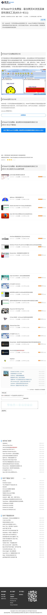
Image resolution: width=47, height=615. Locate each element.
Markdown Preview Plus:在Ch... (10, 451)
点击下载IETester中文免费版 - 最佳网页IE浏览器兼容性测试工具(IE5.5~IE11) (23, 130)
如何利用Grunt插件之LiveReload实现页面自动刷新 (21, 292)
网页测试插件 (8, 155)
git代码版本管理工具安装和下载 (10, 557)
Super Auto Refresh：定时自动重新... (11, 453)
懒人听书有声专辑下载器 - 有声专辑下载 (12, 547)
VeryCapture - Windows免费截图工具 (11, 518)
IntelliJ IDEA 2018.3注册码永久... (10, 534)
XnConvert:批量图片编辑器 (9, 489)
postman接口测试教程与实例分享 (17, 174)
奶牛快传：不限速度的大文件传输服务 (37, 389)
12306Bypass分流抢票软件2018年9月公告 (12, 499)
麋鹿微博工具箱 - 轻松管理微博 (18, 377)
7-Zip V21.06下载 (6, 520)
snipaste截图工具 (6, 491)
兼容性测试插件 (14, 155)
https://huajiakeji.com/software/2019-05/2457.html (21, 157)
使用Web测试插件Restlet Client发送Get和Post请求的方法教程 (24, 300)
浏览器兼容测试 (21, 155)
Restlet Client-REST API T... (9, 449)
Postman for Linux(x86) (8, 507)
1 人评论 (18, 207)
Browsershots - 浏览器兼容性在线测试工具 (19, 253)
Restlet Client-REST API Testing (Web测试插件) (20, 205)
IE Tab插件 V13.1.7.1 (14, 333)
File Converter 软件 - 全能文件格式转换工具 (20, 381)
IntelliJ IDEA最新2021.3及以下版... (10, 538)
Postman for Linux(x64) (8, 505)
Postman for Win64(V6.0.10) (9, 509)
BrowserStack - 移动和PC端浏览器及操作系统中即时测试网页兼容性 (25, 342)
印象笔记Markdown (7, 495)
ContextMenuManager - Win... (9, 549)
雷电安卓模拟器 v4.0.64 (8, 522)
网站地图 (3, 594)
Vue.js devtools (14, 604)
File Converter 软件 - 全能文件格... (10, 544)
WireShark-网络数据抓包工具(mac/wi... (11, 461)
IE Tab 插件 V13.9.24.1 (15, 284)
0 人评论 (18, 176)
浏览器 (5, 60)
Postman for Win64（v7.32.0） (18, 371)
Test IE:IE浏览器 (17, 350)
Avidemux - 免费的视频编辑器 (17, 375)
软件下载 (39, 16)
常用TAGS (3, 598)
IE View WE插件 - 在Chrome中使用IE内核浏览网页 (21, 317)
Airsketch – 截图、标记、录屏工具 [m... (11, 497)
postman (12, 594)
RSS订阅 (3, 596)
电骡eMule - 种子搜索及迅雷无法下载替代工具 (21, 379)
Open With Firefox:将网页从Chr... (10, 472)
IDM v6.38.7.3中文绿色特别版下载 (10, 530)
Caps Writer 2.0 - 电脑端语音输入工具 (11, 553)
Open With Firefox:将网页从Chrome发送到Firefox (21, 214)
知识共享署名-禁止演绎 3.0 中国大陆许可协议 (27, 612)
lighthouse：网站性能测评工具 (17, 197)
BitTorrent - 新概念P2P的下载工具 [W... (19, 385)
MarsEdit (5, 486)
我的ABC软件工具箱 (7, 540)
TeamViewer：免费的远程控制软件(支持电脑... (13, 501)
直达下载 (43, 19)
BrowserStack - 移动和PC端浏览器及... (11, 468)
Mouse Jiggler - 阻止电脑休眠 (9, 551)
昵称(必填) (26, 398)
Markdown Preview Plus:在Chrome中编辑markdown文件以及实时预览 (26, 244)
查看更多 (23, 115)
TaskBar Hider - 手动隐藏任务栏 (10, 542)
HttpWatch (12, 358)
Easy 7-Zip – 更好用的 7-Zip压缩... (10, 526)
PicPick (4, 480)
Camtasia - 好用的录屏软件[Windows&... (20, 383)
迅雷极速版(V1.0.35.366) (16, 373)
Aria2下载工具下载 (7, 528)
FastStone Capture (7, 482)
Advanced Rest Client (15, 325)
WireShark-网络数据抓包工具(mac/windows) (20, 236)
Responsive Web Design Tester (17, 309)
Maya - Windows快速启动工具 (9, 555)
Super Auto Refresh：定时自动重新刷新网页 (20, 275)
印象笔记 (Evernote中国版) (9, 493)
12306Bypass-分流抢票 (8, 503)
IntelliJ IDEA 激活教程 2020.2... (10, 524)
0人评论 (26, 16)
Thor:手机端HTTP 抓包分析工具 (10, 484)
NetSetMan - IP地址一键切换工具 (10, 532)
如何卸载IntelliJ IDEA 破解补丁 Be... (11, 536)
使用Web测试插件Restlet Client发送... (11, 463)
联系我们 (21, 594)
